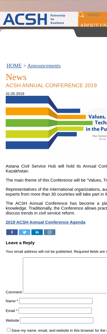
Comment (14, 299)
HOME (14, 66)
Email (11, 317)
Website (12, 327)
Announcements (44, 66)
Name (12, 308)
